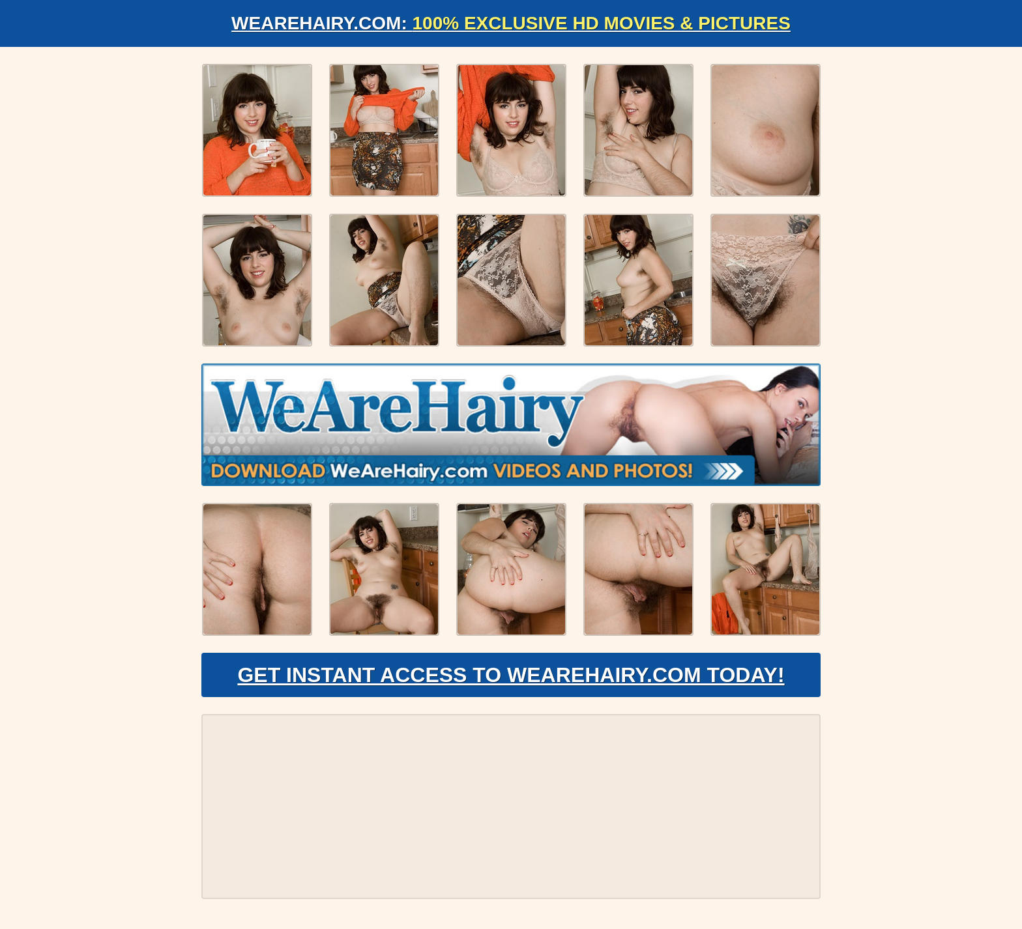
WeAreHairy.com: (511, 23)
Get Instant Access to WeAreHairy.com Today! (510, 675)
